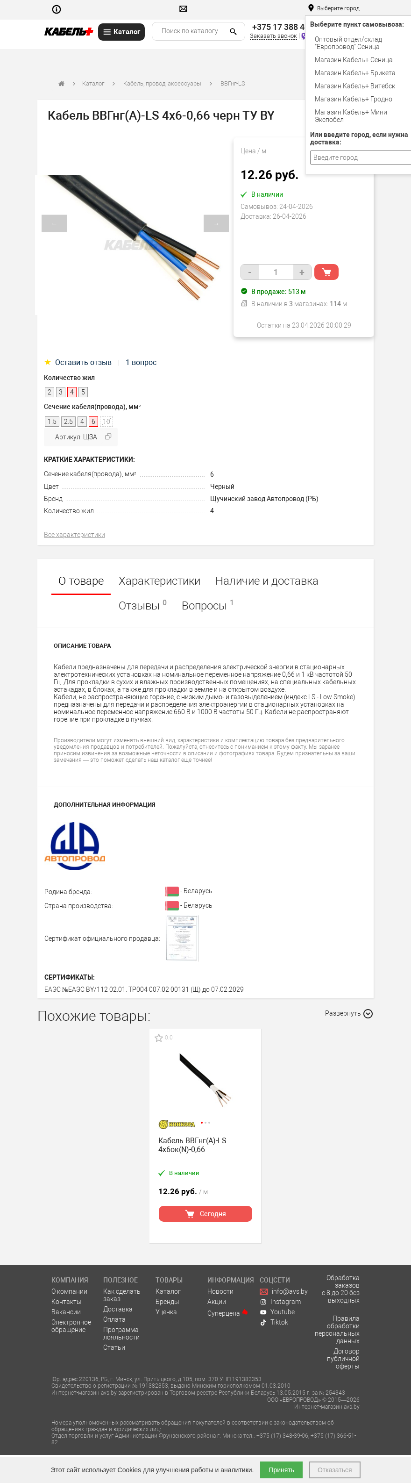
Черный (222, 486)
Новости (220, 1291)
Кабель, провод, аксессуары (162, 83)
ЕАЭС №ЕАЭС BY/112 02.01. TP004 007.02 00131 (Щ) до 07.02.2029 (144, 989)
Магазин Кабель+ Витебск (355, 86)
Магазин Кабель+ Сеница (354, 60)
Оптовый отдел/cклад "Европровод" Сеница (348, 43)
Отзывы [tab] (143, 605)
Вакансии (66, 1312)
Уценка (166, 1312)
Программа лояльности (121, 1333)
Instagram (280, 1301)
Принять (281, 1470)
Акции (216, 1301)
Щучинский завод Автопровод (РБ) (264, 498)
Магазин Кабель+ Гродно (353, 99)
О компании (69, 1291)
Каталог (93, 83)
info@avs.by (284, 1291)
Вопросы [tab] (208, 605)
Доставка (118, 1309)
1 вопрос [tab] (141, 362)
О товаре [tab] (81, 580)
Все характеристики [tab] (74, 534)
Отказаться (335, 1470)
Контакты (66, 1301)
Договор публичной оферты (343, 1358)
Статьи (114, 1347)
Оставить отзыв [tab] (78, 362)
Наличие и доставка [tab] (267, 580)
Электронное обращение (71, 1325)
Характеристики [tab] (159, 580)
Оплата (114, 1319)
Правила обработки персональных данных (337, 1330)
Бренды (167, 1301)
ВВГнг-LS (232, 83)
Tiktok (274, 1322)
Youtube (277, 1312)
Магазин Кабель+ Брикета (355, 73)
